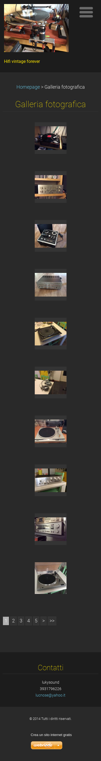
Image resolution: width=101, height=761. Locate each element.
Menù (86, 12)
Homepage (28, 87)
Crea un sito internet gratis (51, 735)
